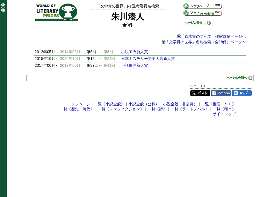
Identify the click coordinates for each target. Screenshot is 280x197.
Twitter (200, 93)
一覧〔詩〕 (157, 109)
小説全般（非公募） (180, 104)
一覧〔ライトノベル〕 (190, 109)
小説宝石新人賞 (134, 52)
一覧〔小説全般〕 (109, 104)
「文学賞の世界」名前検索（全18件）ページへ (205, 42)
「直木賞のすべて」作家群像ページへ (213, 36)
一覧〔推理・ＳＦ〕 (218, 104)
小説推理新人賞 (134, 65)
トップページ (78, 104)
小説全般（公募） (144, 104)
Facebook (221, 93)
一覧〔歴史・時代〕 (77, 109)
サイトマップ (224, 114)
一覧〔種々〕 (224, 109)
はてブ (242, 93)
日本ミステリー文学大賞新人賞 (148, 58)
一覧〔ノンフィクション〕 (121, 109)
